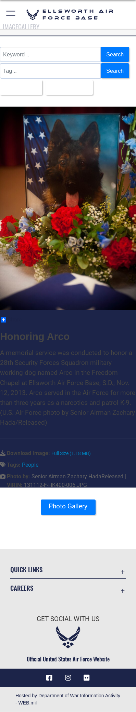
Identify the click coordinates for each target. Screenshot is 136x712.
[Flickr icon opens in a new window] (87, 678)
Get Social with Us (68, 619)
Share (11, 320)
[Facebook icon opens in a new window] (49, 678)
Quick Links (26, 569)
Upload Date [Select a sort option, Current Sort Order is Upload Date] (67, 87)
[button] (11, 14)
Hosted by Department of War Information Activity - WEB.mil (67, 699)
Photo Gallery (68, 506)
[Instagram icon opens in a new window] (68, 678)
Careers (21, 588)
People (30, 465)
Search (115, 54)
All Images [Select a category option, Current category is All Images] (19, 87)
